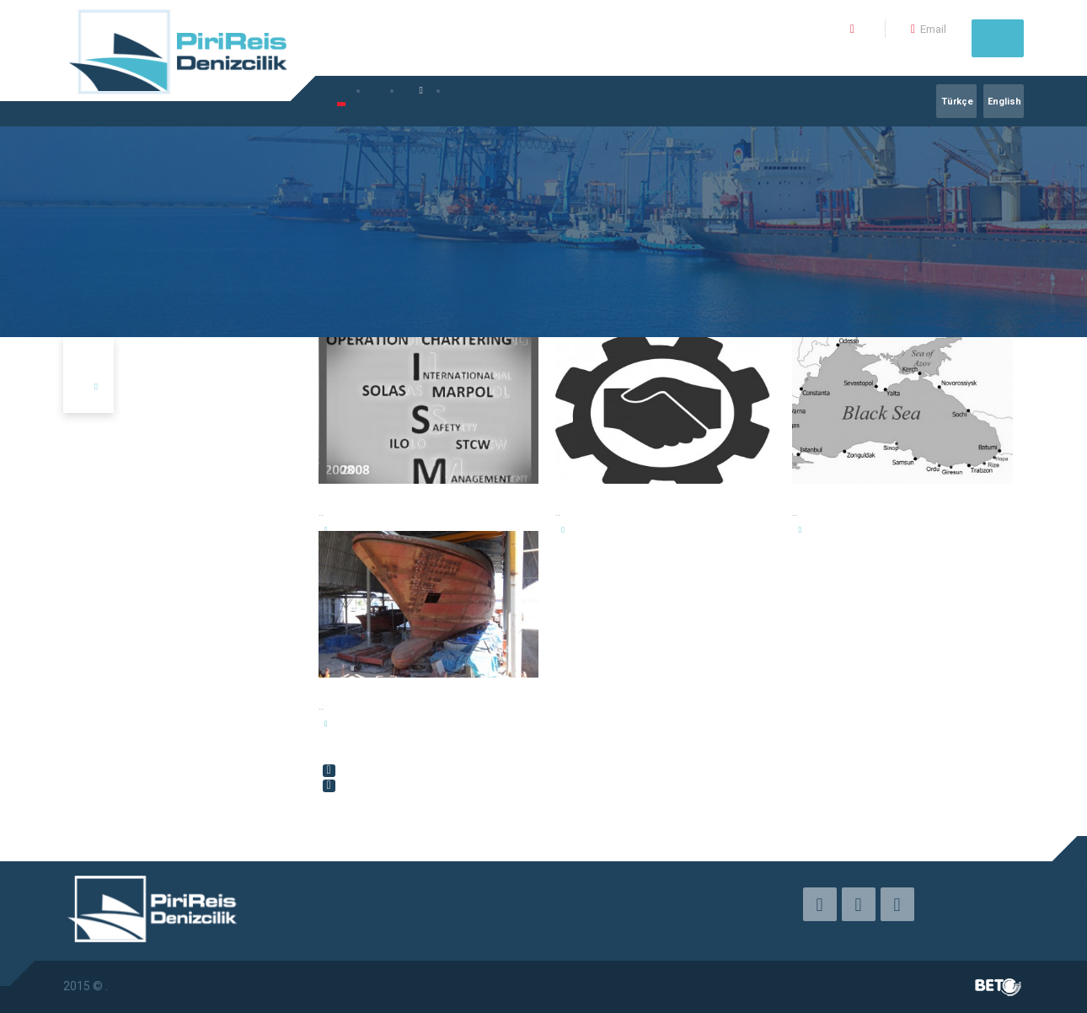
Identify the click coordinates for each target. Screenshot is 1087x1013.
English (1004, 101)
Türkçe (957, 101)
